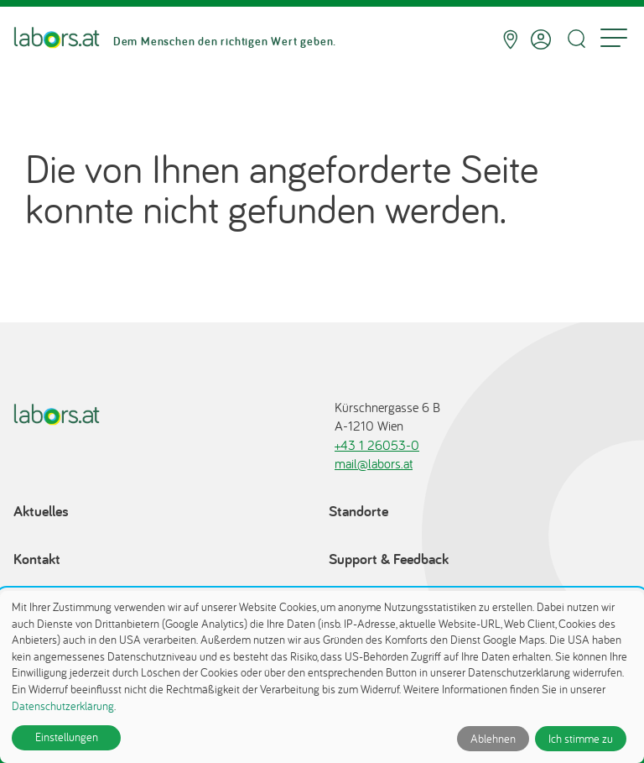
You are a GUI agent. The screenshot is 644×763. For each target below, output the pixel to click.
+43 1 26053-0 (377, 444)
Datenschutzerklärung (63, 705)
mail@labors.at (374, 463)
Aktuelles (41, 510)
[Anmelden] (541, 39)
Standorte (358, 510)
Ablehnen (493, 738)
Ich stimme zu (580, 738)
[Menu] (613, 39)
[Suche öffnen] (576, 39)
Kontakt (36, 558)
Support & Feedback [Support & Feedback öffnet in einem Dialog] (389, 558)
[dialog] (322, 677)
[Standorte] (510, 39)
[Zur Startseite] (56, 39)
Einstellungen (66, 737)
